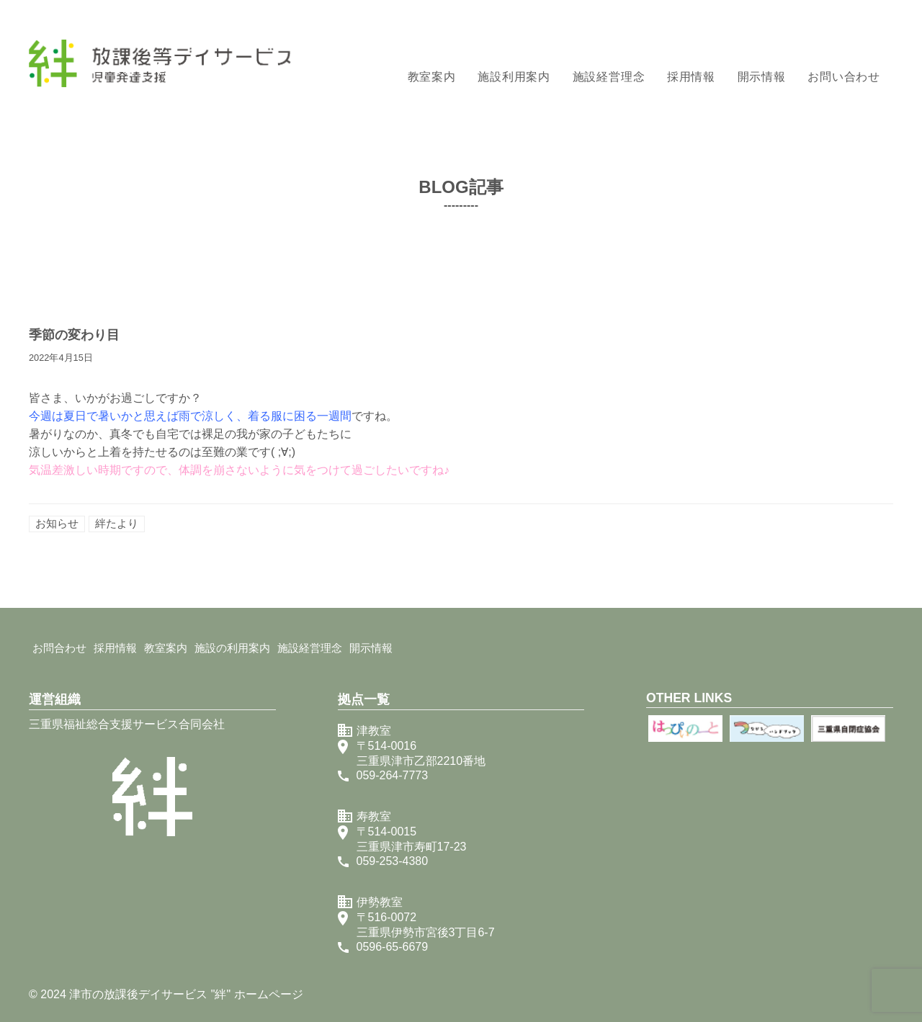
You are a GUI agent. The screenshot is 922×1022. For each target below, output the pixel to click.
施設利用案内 (514, 77)
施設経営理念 (609, 77)
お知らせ (57, 523)
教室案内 (432, 77)
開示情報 (762, 77)
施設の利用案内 (232, 648)
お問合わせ (59, 648)
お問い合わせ (843, 77)
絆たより (116, 523)
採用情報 (691, 77)
